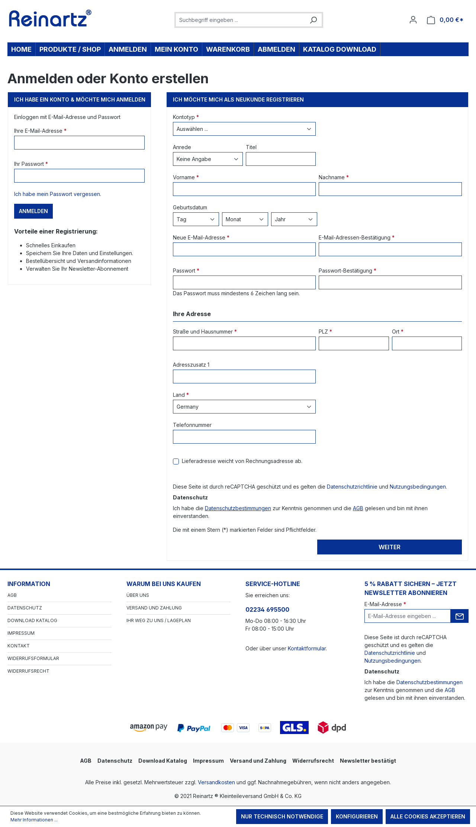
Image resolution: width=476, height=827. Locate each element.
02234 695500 (267, 609)
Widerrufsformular (33, 658)
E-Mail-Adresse (385, 604)
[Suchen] (313, 19)
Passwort (186, 270)
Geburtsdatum (190, 207)
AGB (358, 508)
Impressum (21, 633)
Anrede (182, 147)
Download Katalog (32, 620)
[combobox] (240, 19)
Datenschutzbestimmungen (238, 508)
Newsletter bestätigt (368, 760)
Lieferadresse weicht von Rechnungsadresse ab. (242, 461)
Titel (251, 147)
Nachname (334, 177)
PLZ (325, 331)
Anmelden (33, 211)
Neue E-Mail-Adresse (201, 237)
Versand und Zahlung (154, 608)
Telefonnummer (192, 425)
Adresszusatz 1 (191, 364)
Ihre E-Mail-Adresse (40, 131)
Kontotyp (186, 117)
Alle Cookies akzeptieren (427, 816)
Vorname (186, 177)
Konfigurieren (357, 816)
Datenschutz (24, 608)
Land (181, 395)
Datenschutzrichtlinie (352, 486)
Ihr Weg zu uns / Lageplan (158, 620)
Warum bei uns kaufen (163, 584)
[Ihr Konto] (413, 19)
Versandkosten (216, 782)
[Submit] (460, 616)
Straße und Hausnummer (205, 331)
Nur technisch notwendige (282, 816)
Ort (397, 331)
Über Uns (137, 595)
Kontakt (18, 646)
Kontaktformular (307, 648)
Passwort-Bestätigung (347, 270)
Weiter (390, 547)
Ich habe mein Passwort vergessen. (57, 194)
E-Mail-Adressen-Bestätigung (357, 237)
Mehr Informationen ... (34, 820)
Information (28, 584)
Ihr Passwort (31, 164)
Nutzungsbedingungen (418, 486)
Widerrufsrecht (28, 671)
